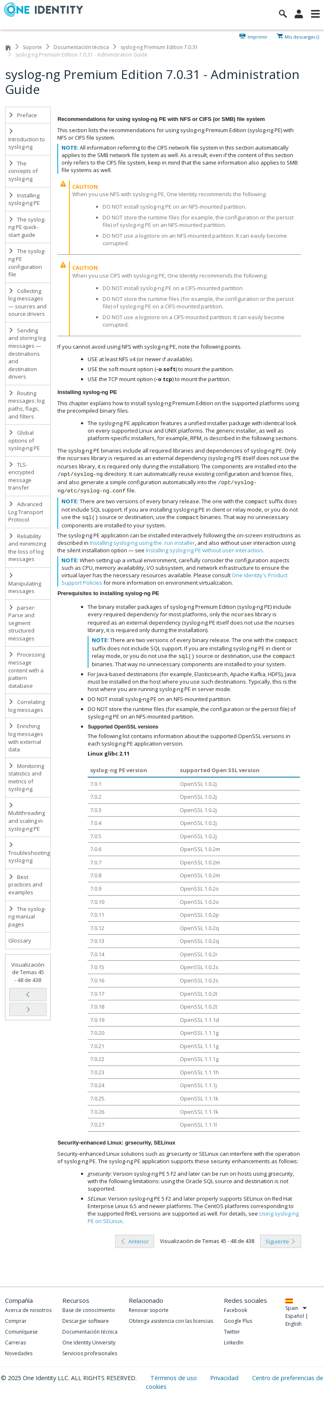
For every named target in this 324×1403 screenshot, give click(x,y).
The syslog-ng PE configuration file (27, 262)
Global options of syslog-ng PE (24, 440)
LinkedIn (233, 1342)
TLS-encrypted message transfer (21, 476)
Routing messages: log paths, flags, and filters (26, 404)
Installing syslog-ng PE (24, 199)
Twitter (232, 1331)
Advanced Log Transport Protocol (25, 511)
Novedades (18, 1353)
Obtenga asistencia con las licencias (171, 1320)
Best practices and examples (25, 884)
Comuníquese (21, 1331)
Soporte (32, 47)
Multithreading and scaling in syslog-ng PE (26, 817)
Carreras (15, 1342)
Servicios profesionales (89, 1353)
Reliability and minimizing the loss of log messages (27, 547)
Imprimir (258, 36)
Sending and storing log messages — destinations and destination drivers (27, 353)
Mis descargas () (302, 36)
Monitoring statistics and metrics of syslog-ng (26, 777)
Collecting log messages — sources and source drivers (27, 302)
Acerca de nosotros (28, 1310)
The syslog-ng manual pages (27, 916)
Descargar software (85, 1320)
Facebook (235, 1310)
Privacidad (225, 1378)
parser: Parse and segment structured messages (21, 623)
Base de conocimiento (88, 1310)
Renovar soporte (149, 1310)
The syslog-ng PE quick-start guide (27, 227)
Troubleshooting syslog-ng (29, 853)
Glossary (19, 940)
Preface (22, 115)
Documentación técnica (81, 47)
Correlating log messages (26, 706)
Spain (296, 1308)
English (293, 1323)
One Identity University (88, 1342)
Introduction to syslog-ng (26, 139)
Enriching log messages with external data (25, 737)
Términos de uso (174, 1378)
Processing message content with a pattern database (26, 670)
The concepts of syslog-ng (23, 171)
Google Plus (238, 1320)
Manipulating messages (24, 584)
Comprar (16, 1320)
